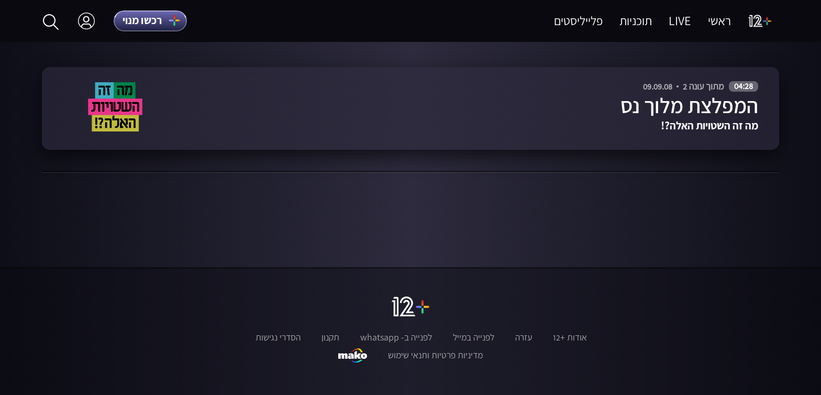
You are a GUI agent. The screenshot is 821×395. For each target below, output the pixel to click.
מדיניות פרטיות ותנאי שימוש (435, 355)
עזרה (523, 337)
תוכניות (635, 20)
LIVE (680, 20)
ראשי (719, 20)
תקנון (330, 337)
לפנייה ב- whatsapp (396, 337)
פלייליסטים (578, 20)
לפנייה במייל (473, 337)
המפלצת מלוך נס (689, 105)
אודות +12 (570, 337)
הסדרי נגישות (278, 337)
